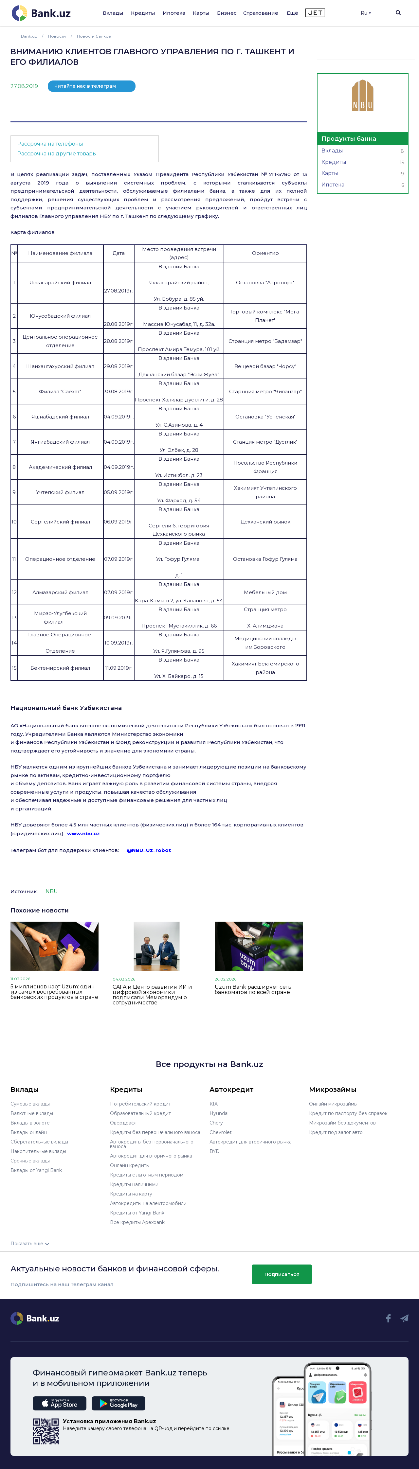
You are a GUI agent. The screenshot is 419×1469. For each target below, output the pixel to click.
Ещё (292, 13)
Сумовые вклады (30, 1104)
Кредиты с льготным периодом (146, 1175)
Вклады (113, 13)
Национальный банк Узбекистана (66, 708)
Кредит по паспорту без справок (348, 1113)
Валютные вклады (31, 1113)
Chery (216, 1123)
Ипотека (174, 13)
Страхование (260, 13)
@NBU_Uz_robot (149, 850)
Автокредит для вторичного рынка (151, 1156)
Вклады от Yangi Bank (36, 1170)
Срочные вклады (30, 1161)
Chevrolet (221, 1132)
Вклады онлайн (28, 1132)
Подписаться (282, 1274)
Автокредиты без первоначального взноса (151, 1144)
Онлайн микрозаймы (333, 1104)
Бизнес (227, 13)
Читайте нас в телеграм (85, 86)
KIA (214, 1104)
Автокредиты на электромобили (148, 1203)
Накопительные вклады (38, 1151)
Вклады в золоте (30, 1123)
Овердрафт (123, 1123)
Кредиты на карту (131, 1194)
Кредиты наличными (134, 1184)
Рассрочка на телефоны (50, 144)
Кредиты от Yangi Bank (137, 1213)
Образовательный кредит (140, 1113)
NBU (52, 891)
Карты (201, 13)
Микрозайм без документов (342, 1123)
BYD (215, 1151)
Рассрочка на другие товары (57, 153)
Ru (366, 13)
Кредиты (143, 13)
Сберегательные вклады (39, 1142)
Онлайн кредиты (130, 1165)
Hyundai (219, 1113)
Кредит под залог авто (336, 1132)
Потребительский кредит (140, 1104)
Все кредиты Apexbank (137, 1222)
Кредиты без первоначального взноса (155, 1132)
